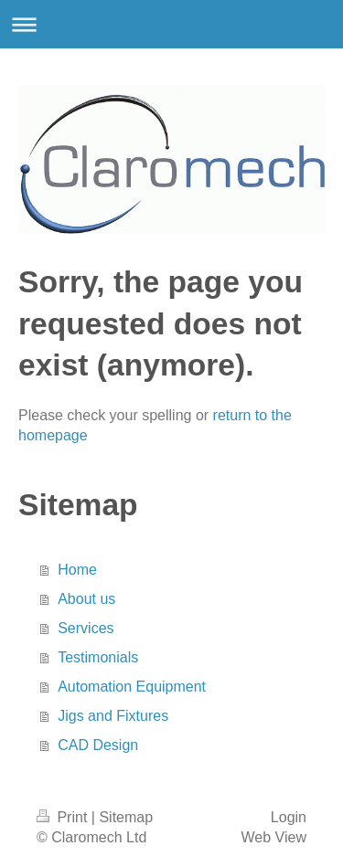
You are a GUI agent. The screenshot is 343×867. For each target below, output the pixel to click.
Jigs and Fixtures (113, 716)
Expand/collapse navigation (171, 24)
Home (77, 569)
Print (64, 817)
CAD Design (98, 745)
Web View (273, 837)
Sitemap (126, 817)
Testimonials (98, 657)
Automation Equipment (132, 686)
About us (86, 599)
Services (85, 628)
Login (288, 817)
